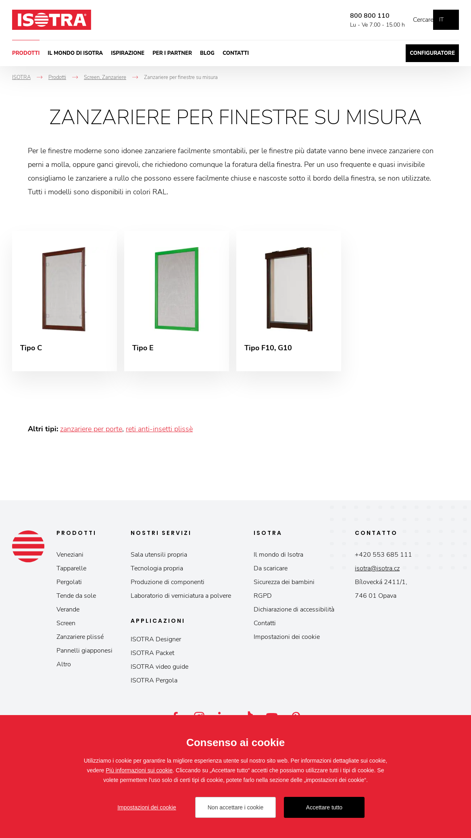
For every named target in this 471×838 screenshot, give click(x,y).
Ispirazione (127, 53)
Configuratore (432, 53)
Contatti (236, 53)
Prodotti (26, 53)
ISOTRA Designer (156, 641)
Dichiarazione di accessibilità (294, 611)
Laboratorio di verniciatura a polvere (181, 598)
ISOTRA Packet (152, 655)
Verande (67, 611)
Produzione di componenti (167, 584)
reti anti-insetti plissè (159, 431)
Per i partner (172, 53)
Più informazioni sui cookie (139, 770)
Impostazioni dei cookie (287, 639)
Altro (63, 666)
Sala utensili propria (159, 557)
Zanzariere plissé (80, 639)
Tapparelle (71, 570)
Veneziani (69, 557)
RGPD (263, 598)
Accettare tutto (324, 807)
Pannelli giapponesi (84, 653)
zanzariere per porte (91, 431)
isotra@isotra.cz (377, 570)
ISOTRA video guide (159, 669)
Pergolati (69, 584)
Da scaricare (271, 570)
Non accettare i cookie (236, 807)
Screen (65, 625)
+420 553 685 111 (383, 557)
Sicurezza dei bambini (284, 584)
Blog (207, 53)
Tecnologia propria (157, 570)
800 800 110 (357, 15)
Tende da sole (76, 598)
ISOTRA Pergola (154, 682)
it (441, 19)
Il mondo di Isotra (75, 53)
